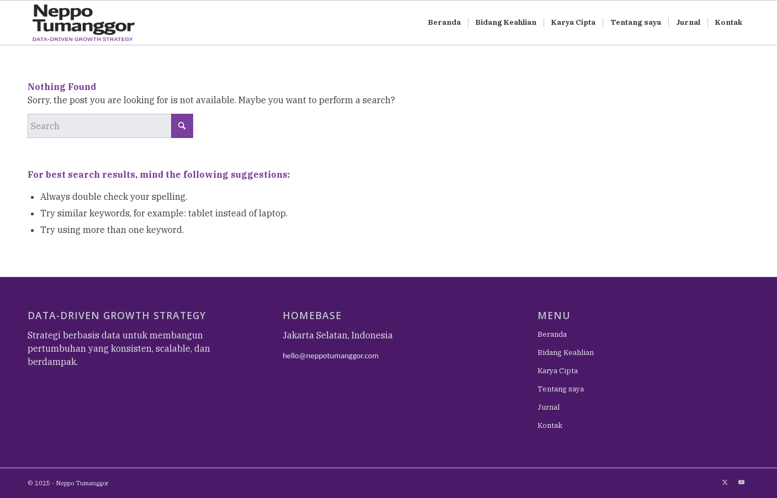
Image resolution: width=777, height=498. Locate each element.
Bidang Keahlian (565, 352)
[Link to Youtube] (741, 482)
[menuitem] (444, 23)
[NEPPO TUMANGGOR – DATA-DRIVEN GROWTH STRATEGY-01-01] (94, 23)
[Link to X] (724, 482)
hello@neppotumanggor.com (331, 356)
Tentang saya (560, 389)
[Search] (110, 126)
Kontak (549, 425)
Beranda (552, 334)
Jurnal (548, 407)
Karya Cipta (557, 370)
